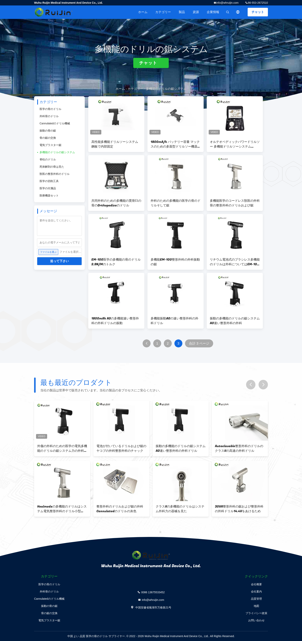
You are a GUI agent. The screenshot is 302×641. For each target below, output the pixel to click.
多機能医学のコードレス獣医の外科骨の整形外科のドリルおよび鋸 (235, 203)
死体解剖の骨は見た (52, 166)
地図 (256, 605)
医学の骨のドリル (50, 109)
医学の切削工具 (49, 181)
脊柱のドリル (48, 159)
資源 (196, 12)
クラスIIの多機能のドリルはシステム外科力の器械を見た (180, 509)
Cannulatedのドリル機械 (55, 123)
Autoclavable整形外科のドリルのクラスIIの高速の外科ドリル (239, 448)
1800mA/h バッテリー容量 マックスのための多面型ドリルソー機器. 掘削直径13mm (175, 144)
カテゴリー (163, 12)
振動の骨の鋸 (48, 130)
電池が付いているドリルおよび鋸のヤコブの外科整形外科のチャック (121, 448)
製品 (182, 12)
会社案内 (256, 591)
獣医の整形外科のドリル (55, 173)
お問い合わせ (256, 620)
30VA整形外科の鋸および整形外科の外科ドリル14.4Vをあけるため (239, 509)
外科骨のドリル (49, 116)
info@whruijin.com (227, 2)
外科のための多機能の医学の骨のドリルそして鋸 (175, 203)
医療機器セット (49, 195)
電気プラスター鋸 (50, 145)
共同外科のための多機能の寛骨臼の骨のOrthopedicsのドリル (116, 203)
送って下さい (59, 261)
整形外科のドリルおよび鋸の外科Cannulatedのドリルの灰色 (119, 509)
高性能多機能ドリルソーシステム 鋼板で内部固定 (114, 144)
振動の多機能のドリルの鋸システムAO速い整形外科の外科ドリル (181, 448)
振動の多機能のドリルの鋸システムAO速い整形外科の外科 (235, 320)
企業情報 (213, 12)
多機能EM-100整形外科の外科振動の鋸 (175, 262)
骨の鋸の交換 (48, 137)
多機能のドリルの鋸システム (57, 152)
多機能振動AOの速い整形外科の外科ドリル (174, 320)
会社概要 (256, 584)
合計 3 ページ (199, 343)
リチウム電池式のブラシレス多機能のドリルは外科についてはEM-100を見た (235, 262)
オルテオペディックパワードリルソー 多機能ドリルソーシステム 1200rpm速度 (235, 144)
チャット (258, 12)
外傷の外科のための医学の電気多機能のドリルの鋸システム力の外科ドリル (62, 448)
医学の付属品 (48, 188)
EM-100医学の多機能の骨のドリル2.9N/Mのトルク (116, 262)
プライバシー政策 (256, 613)
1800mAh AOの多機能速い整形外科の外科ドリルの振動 (115, 320)
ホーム (142, 12)
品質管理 (256, 598)
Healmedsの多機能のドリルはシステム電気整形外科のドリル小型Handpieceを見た (62, 509)
